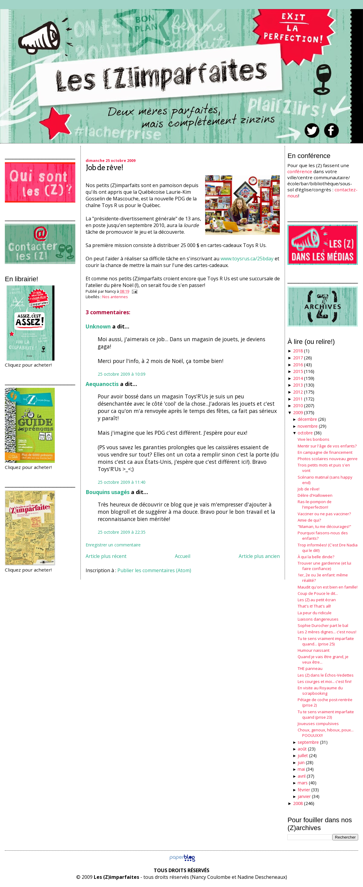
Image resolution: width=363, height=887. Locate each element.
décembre (307, 419)
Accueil (182, 556)
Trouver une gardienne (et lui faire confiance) (324, 565)
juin (301, 762)
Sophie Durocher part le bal (323, 625)
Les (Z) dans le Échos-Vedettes (326, 675)
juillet (303, 755)
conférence (299, 171)
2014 (298, 378)
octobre (305, 433)
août (302, 749)
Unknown (98, 326)
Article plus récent (106, 556)
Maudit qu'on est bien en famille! (328, 587)
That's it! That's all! (314, 606)
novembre (308, 426)
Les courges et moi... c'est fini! (325, 681)
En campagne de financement (325, 452)
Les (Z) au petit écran (317, 599)
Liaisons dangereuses (318, 619)
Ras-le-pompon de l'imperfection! (315, 504)
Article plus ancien (259, 556)
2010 (298, 405)
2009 (298, 412)
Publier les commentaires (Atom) (154, 570)
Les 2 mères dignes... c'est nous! (327, 632)
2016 (298, 365)
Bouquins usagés (107, 492)
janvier (304, 796)
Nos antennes (115, 296)
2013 (298, 385)
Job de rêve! (104, 167)
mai (301, 769)
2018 (298, 351)
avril (302, 776)
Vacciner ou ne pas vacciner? (324, 513)
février (304, 790)
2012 (298, 392)
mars (303, 783)
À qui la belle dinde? (316, 556)
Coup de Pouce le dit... (318, 593)
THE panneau (310, 668)
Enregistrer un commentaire (113, 545)
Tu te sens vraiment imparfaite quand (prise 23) (326, 714)
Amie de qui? (309, 520)
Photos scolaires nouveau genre (328, 458)
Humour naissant (313, 650)
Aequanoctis (102, 383)
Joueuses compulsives (318, 723)
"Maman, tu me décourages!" (324, 526)
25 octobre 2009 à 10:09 (122, 374)
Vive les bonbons (313, 439)
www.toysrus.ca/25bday (247, 258)
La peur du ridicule (315, 612)
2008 (298, 803)
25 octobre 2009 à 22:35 (122, 532)
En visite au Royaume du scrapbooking (320, 690)
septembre (308, 742)
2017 (298, 358)
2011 (298, 399)
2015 (298, 371)
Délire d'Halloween (315, 495)
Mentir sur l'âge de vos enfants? (327, 446)
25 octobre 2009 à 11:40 (122, 482)
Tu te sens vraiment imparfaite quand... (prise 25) (326, 641)
